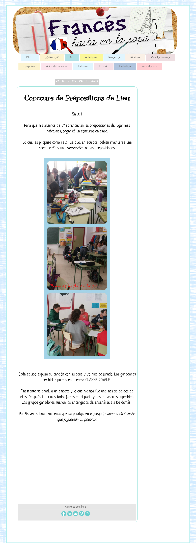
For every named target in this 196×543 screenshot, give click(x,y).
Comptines (29, 66)
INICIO (30, 57)
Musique (135, 57)
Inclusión (83, 66)
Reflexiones (91, 57)
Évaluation (125, 66)
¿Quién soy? (52, 57)
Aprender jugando (56, 66)
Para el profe (149, 66)
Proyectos (114, 57)
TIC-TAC (103, 66)
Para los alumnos (160, 57)
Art (72, 57)
